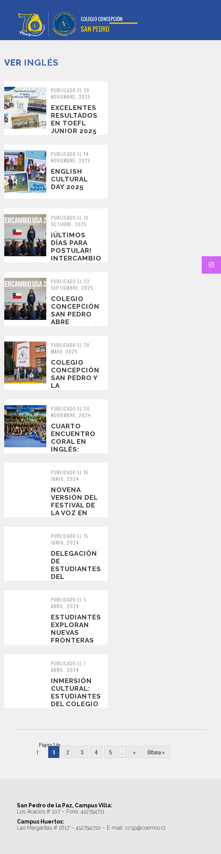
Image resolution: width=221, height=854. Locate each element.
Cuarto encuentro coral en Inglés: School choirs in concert (73, 449)
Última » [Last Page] (156, 752)
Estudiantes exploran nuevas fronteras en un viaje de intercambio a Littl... (76, 644)
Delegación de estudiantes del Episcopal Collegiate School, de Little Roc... (76, 580)
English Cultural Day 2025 (69, 179)
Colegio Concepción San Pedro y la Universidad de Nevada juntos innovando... (76, 389)
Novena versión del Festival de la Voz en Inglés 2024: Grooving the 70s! (75, 513)
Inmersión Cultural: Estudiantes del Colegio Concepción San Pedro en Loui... (76, 704)
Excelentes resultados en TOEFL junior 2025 (74, 119)
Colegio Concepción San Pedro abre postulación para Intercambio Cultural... (77, 326)
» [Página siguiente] (134, 752)
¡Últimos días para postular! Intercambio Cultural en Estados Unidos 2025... (76, 262)
